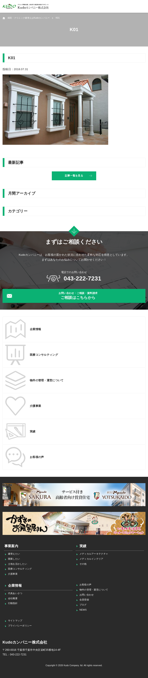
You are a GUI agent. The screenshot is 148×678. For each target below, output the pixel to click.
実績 (82, 546)
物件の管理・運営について (93, 589)
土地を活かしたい (17, 564)
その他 (83, 564)
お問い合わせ (86, 594)
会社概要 (13, 598)
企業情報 (15, 585)
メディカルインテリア (91, 559)
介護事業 (13, 574)
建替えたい (14, 553)
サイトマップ (15, 620)
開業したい (14, 559)
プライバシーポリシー (20, 625)
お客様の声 (85, 584)
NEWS (83, 609)
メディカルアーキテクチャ (93, 553)
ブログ (83, 604)
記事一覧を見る (74, 175)
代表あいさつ (15, 593)
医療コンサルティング (20, 568)
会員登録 (84, 599)
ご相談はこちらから (78, 295)
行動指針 (13, 603)
